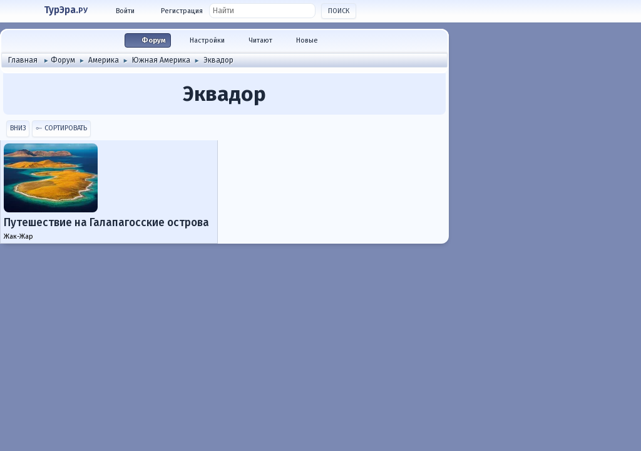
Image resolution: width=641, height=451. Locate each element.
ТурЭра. (66, 10)
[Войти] (120, 11)
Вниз (18, 128)
